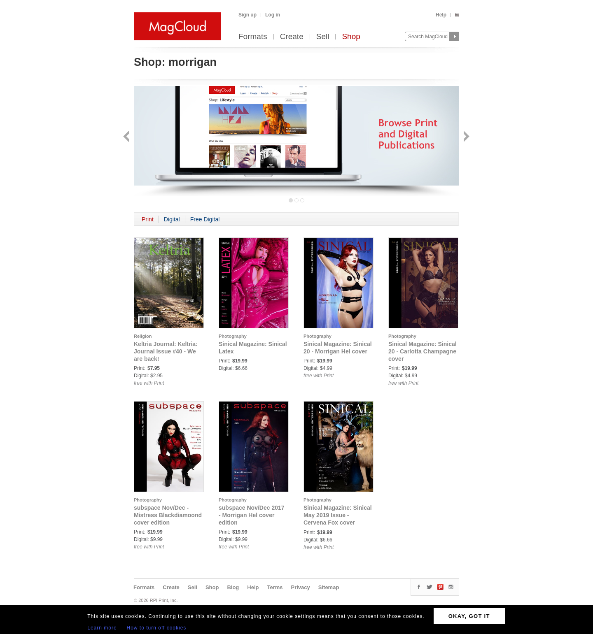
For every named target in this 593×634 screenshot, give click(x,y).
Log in (272, 15)
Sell (322, 37)
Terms (274, 587)
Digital (172, 219)
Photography (233, 336)
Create (292, 37)
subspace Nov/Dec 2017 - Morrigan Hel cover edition (252, 515)
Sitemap (328, 587)
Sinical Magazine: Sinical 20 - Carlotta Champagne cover (422, 351)
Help (441, 15)
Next (465, 137)
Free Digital (205, 219)
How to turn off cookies (157, 628)
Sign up (247, 15)
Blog (233, 587)
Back (127, 137)
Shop (351, 37)
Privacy (300, 587)
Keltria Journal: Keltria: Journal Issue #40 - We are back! (166, 351)
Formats (252, 37)
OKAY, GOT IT (469, 616)
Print (148, 219)
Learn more (102, 628)
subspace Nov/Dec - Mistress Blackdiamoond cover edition (168, 515)
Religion (143, 336)
